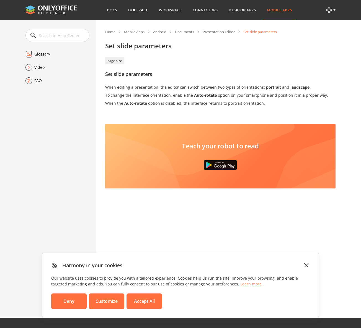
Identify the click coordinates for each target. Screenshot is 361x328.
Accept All (144, 301)
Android (159, 31)
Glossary (42, 54)
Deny (68, 301)
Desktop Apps (242, 9)
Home (110, 31)
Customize (107, 301)
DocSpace (138, 9)
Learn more (251, 284)
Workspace (170, 9)
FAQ (38, 80)
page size (114, 60)
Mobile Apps (279, 9)
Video (39, 67)
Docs (112, 9)
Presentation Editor (219, 31)
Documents (184, 31)
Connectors (205, 9)
